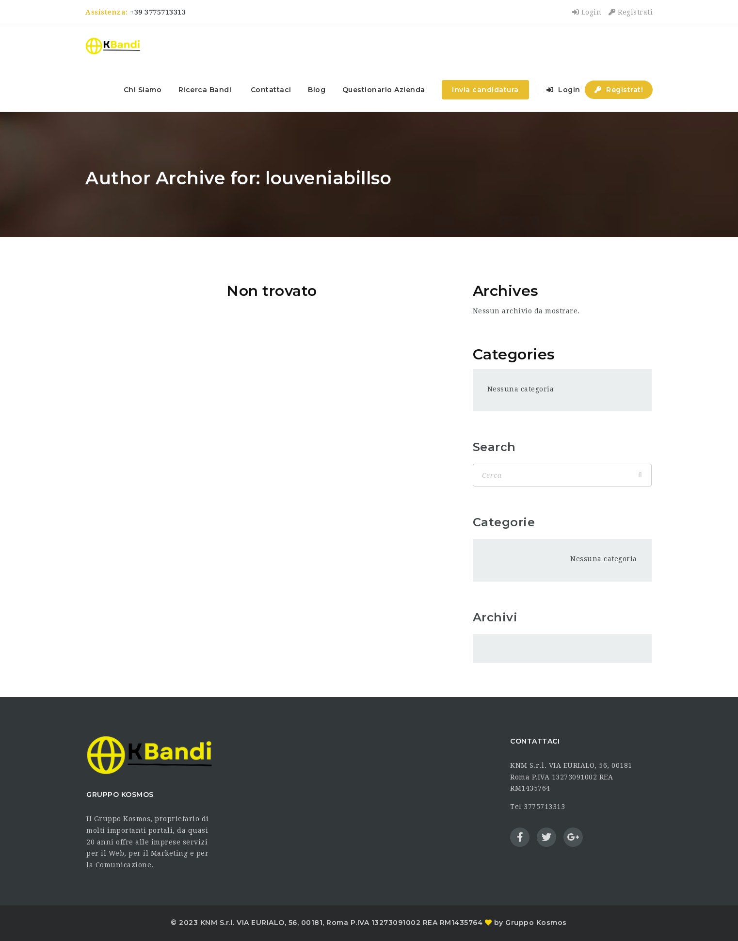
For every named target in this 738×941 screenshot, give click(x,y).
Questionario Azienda (383, 89)
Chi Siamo (143, 89)
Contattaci (271, 89)
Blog (316, 89)
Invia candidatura (485, 89)
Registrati (631, 12)
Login (587, 12)
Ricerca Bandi (205, 89)
